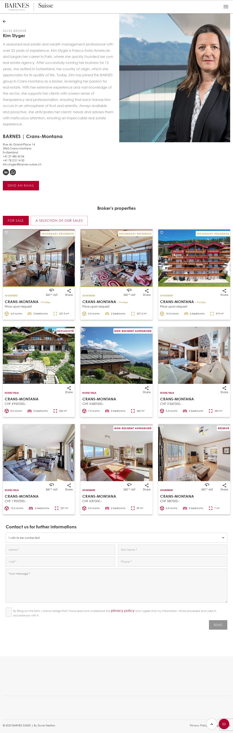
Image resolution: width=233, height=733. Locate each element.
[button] (226, 6)
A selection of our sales (59, 220)
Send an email (21, 185)
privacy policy (122, 610)
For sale (16, 220)
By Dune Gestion (44, 725)
